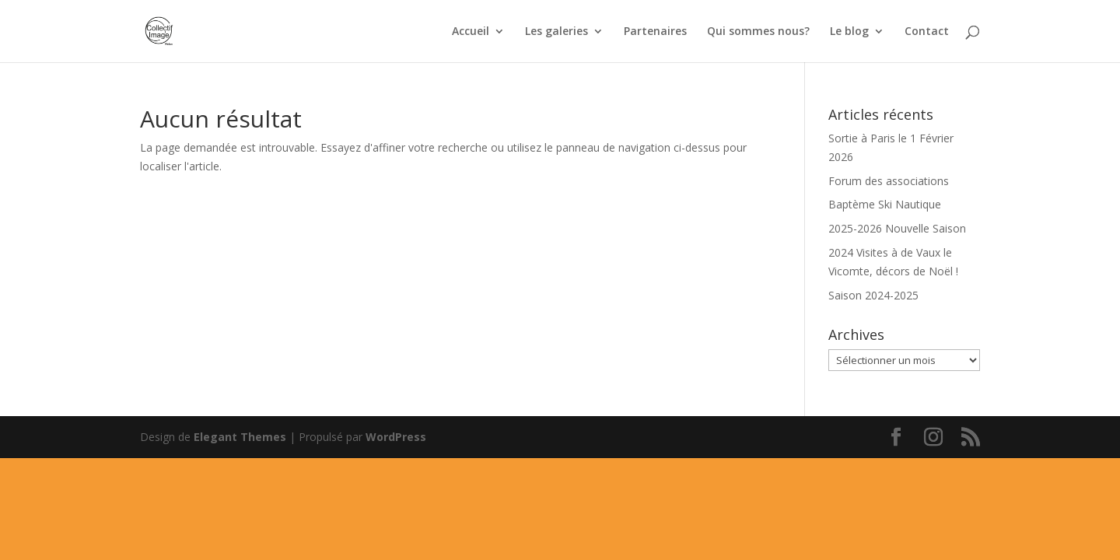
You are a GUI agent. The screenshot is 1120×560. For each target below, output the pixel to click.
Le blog (849, 32)
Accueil (470, 32)
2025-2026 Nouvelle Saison (897, 228)
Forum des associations (888, 180)
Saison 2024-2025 (873, 295)
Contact (927, 32)
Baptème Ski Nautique (884, 204)
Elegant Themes (240, 436)
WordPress (396, 436)
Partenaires (655, 32)
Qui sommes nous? (758, 32)
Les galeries (556, 32)
